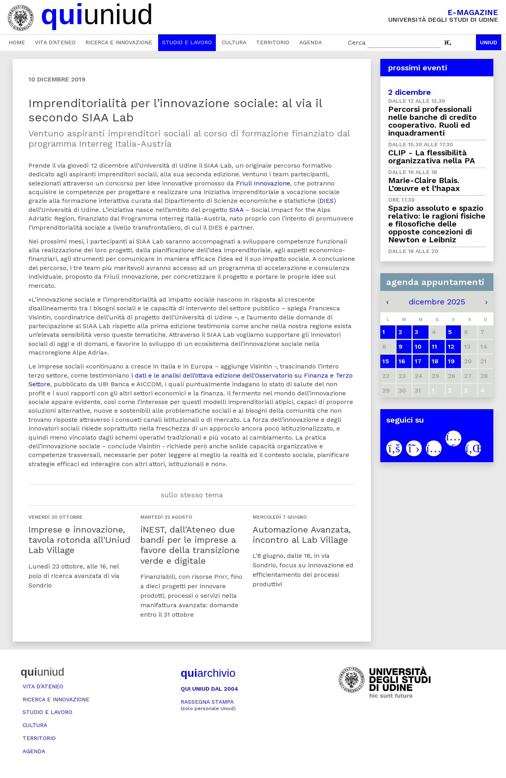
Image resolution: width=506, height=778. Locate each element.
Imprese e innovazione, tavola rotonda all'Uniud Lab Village (79, 540)
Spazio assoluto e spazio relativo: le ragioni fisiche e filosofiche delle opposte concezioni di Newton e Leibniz (436, 223)
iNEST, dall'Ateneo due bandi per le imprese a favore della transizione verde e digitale (190, 545)
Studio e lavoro (187, 42)
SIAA (236, 209)
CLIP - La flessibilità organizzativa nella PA (431, 156)
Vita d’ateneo (55, 42)
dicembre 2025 (437, 301)
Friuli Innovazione (263, 183)
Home (17, 42)
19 (451, 361)
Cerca (357, 42)
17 (418, 361)
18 (435, 361)
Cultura (234, 42)
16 (401, 361)
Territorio (272, 42)
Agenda (310, 42)
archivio (208, 673)
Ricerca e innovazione (118, 42)
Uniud (488, 42)
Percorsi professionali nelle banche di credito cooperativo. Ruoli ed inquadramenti (432, 121)
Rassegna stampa (208, 705)
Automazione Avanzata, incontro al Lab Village (302, 535)
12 (451, 346)
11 (434, 346)
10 (418, 346)
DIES (326, 200)
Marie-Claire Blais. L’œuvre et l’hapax (424, 184)
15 (385, 361)
